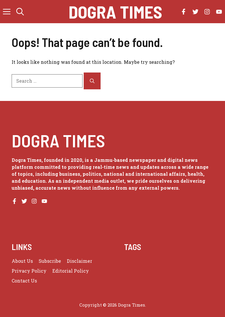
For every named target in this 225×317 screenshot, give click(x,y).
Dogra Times (115, 11)
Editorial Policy (70, 271)
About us (22, 261)
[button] (20, 11)
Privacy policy (29, 271)
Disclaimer (79, 261)
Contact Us (24, 281)
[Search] (92, 81)
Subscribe (50, 261)
